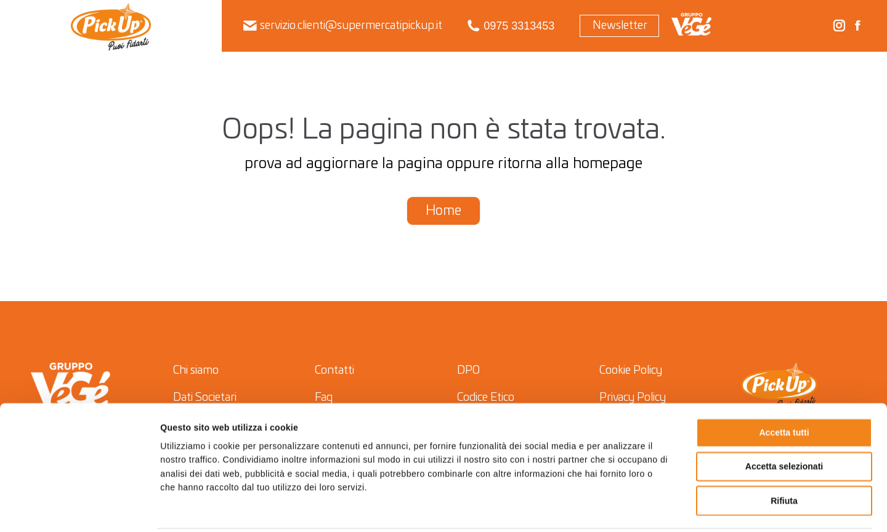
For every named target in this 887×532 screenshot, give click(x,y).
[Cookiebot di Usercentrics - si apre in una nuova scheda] (80, 508)
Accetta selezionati (784, 422)
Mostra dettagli (624, 508)
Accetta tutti (784, 388)
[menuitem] (111, 26)
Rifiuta (784, 456)
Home (443, 210)
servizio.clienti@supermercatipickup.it (342, 26)
